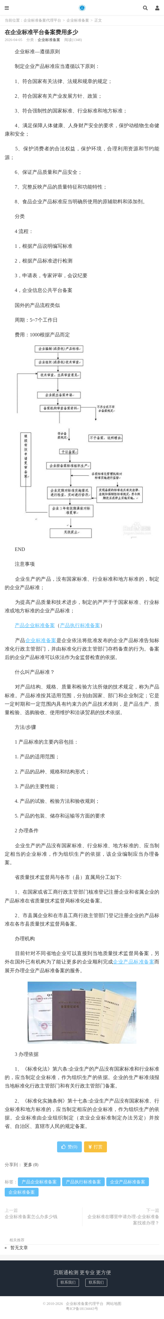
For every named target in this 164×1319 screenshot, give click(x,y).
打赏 (95, 1147)
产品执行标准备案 (80, 625)
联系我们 (68, 1282)
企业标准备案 (77, 20)
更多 (28, 1164)
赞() (69, 1147)
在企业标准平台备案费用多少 (41, 32)
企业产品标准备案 (133, 961)
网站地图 (113, 1303)
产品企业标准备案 (35, 625)
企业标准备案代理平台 (82, 8)
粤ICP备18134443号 (82, 1308)
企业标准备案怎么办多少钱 (31, 1216)
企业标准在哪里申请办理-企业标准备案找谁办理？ (123, 1219)
